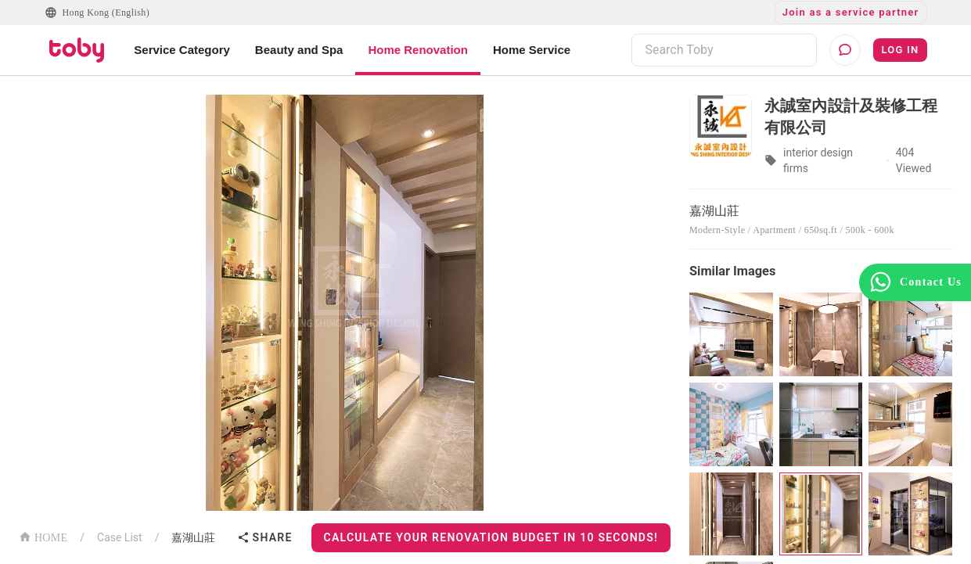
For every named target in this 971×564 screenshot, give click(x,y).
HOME (43, 536)
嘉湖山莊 (193, 537)
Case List (119, 537)
